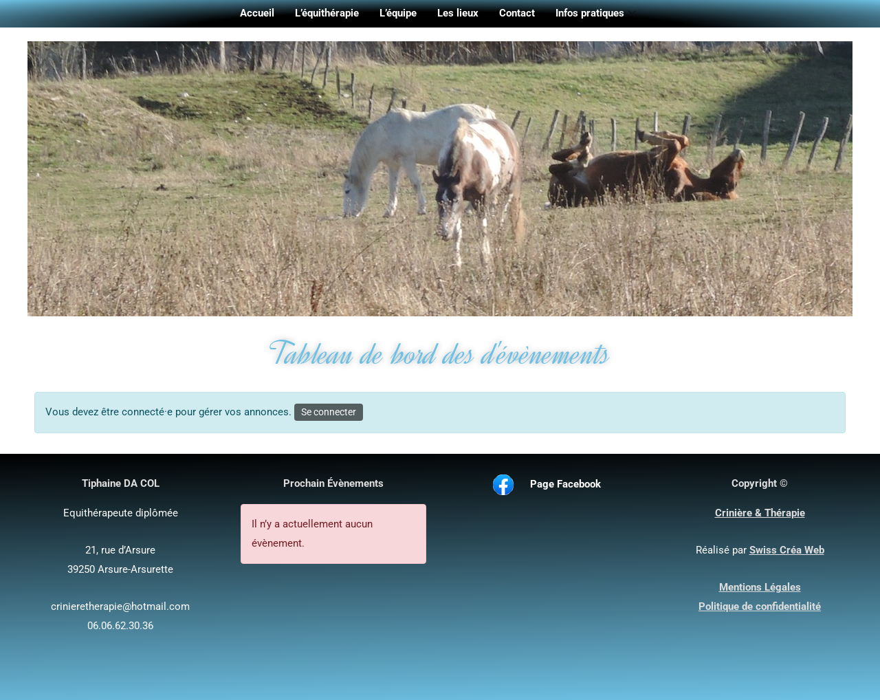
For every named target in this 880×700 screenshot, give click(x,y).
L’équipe (398, 13)
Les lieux (457, 13)
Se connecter (328, 411)
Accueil (257, 13)
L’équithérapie (327, 13)
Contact (517, 13)
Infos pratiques (596, 14)
